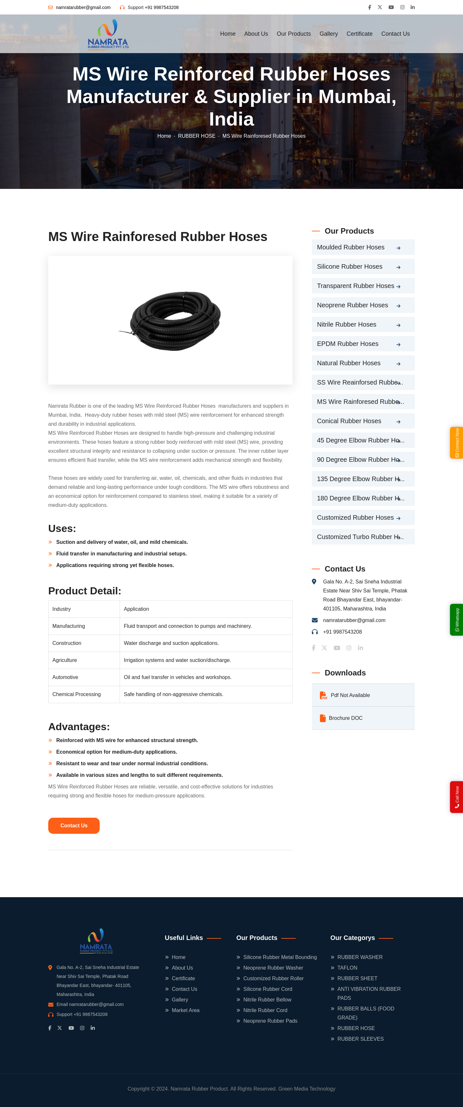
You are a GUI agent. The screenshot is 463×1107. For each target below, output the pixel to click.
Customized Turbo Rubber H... (360, 536)
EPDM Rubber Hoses (347, 343)
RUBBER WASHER (360, 957)
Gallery (329, 34)
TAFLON (348, 968)
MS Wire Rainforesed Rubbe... (360, 401)
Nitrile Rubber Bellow (267, 999)
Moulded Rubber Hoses (351, 247)
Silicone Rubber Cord (267, 989)
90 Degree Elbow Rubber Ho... (360, 459)
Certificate (360, 34)
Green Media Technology (307, 1089)
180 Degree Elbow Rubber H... (360, 498)
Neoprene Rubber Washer (273, 968)
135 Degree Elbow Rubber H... (360, 478)
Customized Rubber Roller (273, 978)
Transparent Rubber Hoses (356, 285)
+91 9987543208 (162, 7)
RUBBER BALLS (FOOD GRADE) (366, 1013)
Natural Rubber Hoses (349, 363)
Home (228, 34)
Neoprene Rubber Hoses (352, 305)
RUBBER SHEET (357, 978)
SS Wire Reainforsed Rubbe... (360, 382)
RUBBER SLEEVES (361, 1039)
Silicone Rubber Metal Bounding (280, 957)
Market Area (186, 1010)
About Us (256, 34)
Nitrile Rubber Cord (265, 1010)
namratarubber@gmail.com (83, 7)
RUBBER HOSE (196, 136)
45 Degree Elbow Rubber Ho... (360, 440)
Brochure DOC (341, 718)
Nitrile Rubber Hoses (347, 324)
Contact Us (395, 34)
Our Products (294, 34)
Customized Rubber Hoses (355, 517)
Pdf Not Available (345, 695)
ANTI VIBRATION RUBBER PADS (369, 993)
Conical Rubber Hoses (349, 420)
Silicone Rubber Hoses (349, 266)
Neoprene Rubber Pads (270, 1021)
